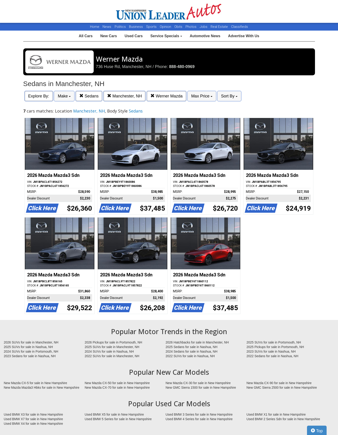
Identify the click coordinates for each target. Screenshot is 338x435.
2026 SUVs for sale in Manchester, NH (31, 342)
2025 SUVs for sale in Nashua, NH (28, 347)
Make (64, 96)
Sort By (229, 96)
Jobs (204, 27)
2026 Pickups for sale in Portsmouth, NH (113, 342)
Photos (191, 27)
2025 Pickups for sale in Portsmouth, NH (275, 347)
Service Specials (166, 36)
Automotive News (205, 36)
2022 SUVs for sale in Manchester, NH (112, 356)
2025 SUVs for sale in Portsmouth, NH (274, 342)
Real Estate (220, 27)
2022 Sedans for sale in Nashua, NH (272, 356)
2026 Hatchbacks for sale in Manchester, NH (197, 342)
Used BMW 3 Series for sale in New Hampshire (199, 414)
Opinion (166, 27)
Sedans (88, 96)
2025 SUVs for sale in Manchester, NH (112, 347)
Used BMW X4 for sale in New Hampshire (33, 423)
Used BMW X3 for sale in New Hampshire (33, 414)
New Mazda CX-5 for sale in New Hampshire (35, 383)
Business (136, 27)
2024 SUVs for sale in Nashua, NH (109, 351)
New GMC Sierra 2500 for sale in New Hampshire (282, 387)
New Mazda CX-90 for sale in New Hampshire (279, 383)
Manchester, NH (124, 96)
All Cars (86, 36)
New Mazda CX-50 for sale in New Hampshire (117, 383)
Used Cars (134, 36)
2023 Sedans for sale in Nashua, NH (30, 356)
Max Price (201, 96)
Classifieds (239, 27)
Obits (178, 27)
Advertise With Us (243, 36)
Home (94, 27)
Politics (120, 27)
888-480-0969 (182, 66)
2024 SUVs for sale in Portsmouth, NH (31, 351)
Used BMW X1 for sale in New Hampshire (276, 414)
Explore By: (38, 96)
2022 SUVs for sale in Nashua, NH (190, 356)
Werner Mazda (166, 96)
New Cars (108, 36)
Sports (151, 27)
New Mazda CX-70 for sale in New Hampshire (117, 387)
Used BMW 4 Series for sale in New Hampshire (199, 419)
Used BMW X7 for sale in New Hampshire (33, 419)
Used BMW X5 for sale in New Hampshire (114, 414)
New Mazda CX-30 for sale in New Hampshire (198, 383)
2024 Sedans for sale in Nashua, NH (191, 351)
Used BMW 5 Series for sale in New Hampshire (118, 419)
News (107, 27)
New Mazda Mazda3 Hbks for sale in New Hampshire (41, 387)
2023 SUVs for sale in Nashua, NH (271, 351)
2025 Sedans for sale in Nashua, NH (191, 347)
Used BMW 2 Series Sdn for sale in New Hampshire (283, 419)
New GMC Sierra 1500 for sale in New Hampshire (201, 387)
